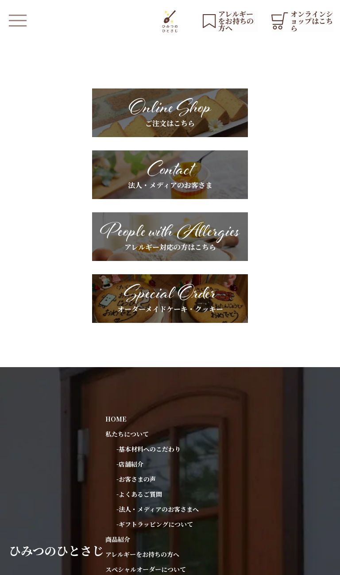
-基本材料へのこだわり (148, 324)
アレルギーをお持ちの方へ (142, 429)
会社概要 (154, 564)
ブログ (114, 489)
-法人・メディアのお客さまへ (157, 384)
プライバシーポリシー (104, 564)
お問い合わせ (124, 504)
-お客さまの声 (136, 354)
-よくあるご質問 (139, 369)
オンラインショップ (133, 531)
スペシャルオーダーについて (145, 444)
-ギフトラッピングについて (154, 399)
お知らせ (117, 459)
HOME (116, 294)
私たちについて (127, 309)
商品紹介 (117, 414)
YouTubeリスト (128, 474)
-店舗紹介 (129, 339)
